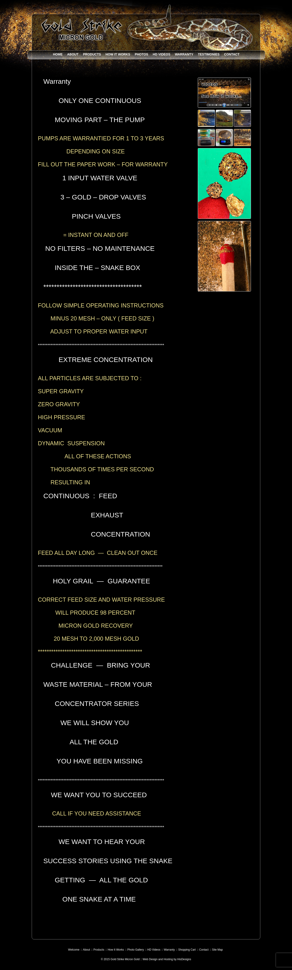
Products (92, 54)
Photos (141, 54)
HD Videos (161, 54)
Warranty (184, 54)
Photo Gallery (135, 949)
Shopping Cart (187, 949)
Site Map (217, 949)
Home (58, 54)
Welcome (73, 949)
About (72, 54)
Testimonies (208, 54)
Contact (231, 54)
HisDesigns (184, 959)
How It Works (118, 54)
